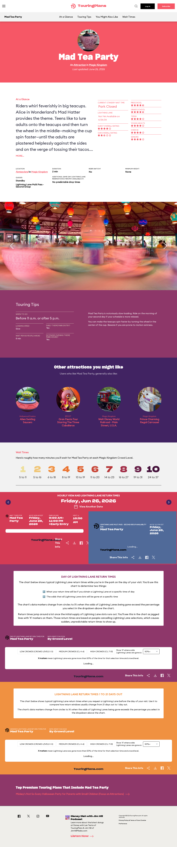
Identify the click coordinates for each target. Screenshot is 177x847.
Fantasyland (22, 171)
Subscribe (166, 6)
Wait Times (128, 16)
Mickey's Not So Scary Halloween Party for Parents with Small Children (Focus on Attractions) (73, 794)
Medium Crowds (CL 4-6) (71, 651)
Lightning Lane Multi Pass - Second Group (30, 185)
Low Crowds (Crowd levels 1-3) (36, 651)
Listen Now (83, 836)
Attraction (80, 65)
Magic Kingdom (98, 65)
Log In (147, 6)
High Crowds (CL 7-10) (101, 651)
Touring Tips (84, 16)
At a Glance (66, 16)
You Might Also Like (107, 16)
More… (20, 155)
